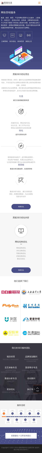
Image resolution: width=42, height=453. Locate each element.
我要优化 (21, 206)
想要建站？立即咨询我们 (21, 436)
